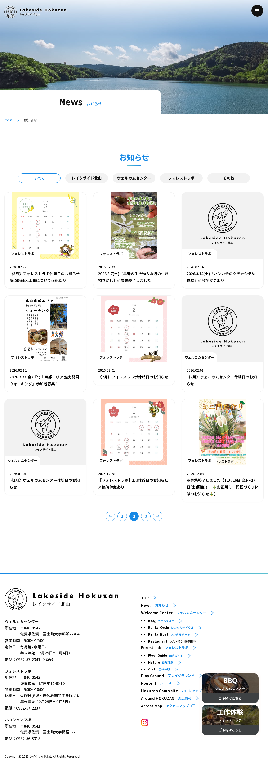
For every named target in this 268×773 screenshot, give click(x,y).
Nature (160, 662)
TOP (8, 120)
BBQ (161, 620)
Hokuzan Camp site (173, 691)
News (154, 605)
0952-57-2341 (28, 659)
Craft (159, 669)
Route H (156, 683)
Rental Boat (169, 634)
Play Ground (167, 676)
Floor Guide (165, 655)
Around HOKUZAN (166, 698)
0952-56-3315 (28, 738)
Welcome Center (173, 613)
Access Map (165, 706)
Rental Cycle (171, 627)
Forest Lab (164, 648)
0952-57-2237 (28, 708)
